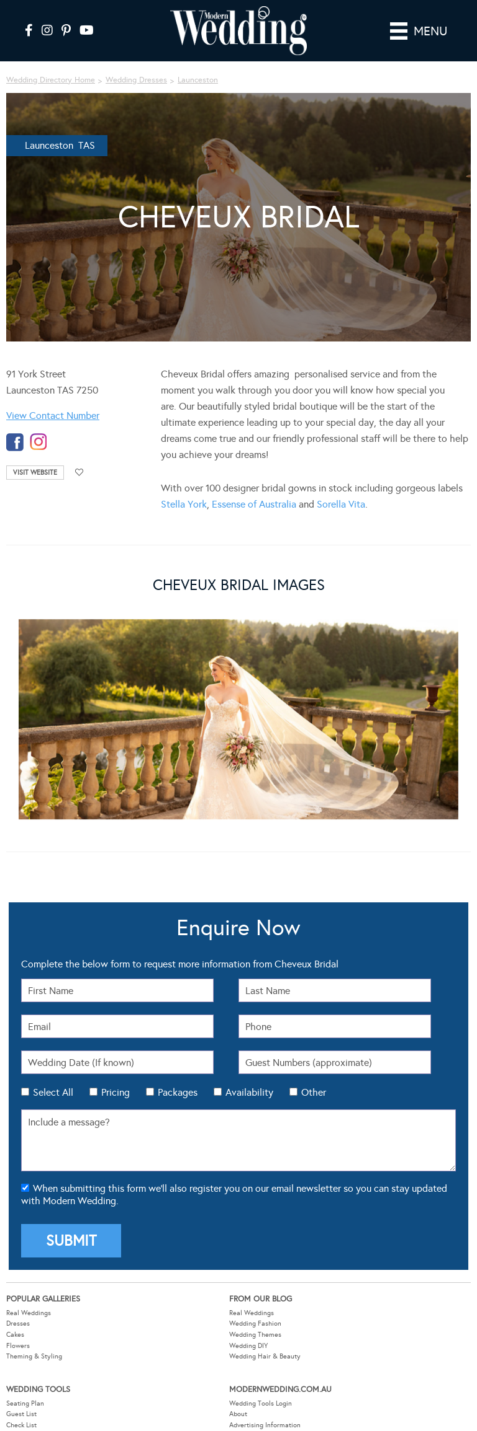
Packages (178, 1092)
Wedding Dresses (136, 80)
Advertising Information (265, 1425)
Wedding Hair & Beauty (265, 1356)
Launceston (198, 80)
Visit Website (35, 473)
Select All (53, 1092)
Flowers (18, 1346)
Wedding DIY (248, 1346)
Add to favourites (79, 472)
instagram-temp (38, 442)
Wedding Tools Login (260, 1403)
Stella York (184, 504)
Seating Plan (25, 1403)
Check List (21, 1425)
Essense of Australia (254, 504)
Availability (249, 1092)
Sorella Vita (341, 504)
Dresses (18, 1323)
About (238, 1414)
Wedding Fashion (255, 1323)
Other (313, 1092)
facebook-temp (15, 442)
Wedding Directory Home (50, 80)
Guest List (21, 1414)
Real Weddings (28, 1313)
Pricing (115, 1092)
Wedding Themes (255, 1335)
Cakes (15, 1335)
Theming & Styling (34, 1356)
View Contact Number (52, 415)
